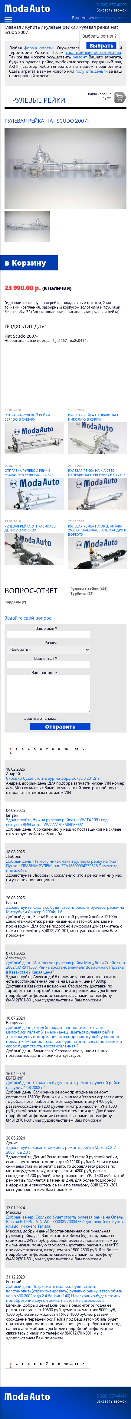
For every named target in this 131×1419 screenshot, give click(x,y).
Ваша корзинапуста (99, 95)
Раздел (50, 642)
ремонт (80, 57)
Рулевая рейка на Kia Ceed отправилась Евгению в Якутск (97, 472)
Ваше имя (46, 628)
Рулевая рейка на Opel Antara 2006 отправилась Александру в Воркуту (97, 530)
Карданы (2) (15, 601)
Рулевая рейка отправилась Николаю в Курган (93, 417)
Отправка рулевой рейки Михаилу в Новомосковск (29, 472)
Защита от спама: (40, 718)
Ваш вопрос (44, 672)
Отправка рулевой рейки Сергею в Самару (27, 417)
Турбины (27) (81, 593)
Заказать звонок (111, 10)
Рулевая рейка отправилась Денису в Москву (30, 528)
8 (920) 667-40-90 (111, 5)
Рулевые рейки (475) (88, 588)
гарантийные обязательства (93, 52)
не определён (112, 18)
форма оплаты (38, 48)
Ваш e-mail (45, 658)
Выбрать (101, 45)
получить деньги (91, 71)
